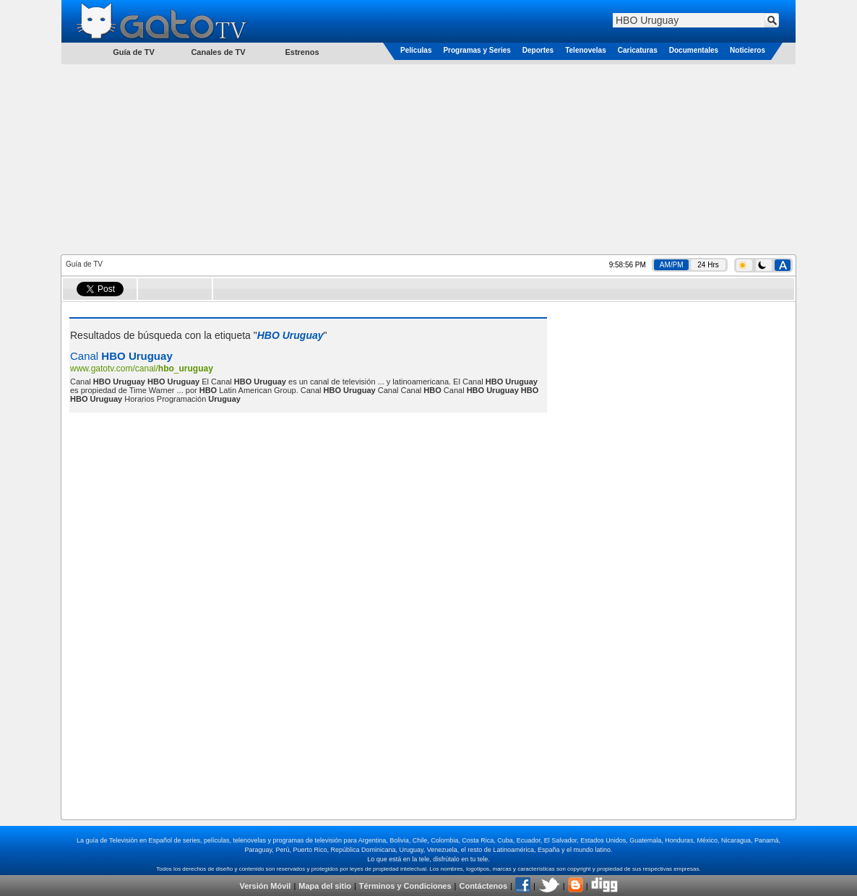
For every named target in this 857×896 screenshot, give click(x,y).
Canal (121, 356)
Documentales (693, 50)
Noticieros (747, 50)
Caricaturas (638, 50)
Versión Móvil (264, 886)
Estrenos (302, 52)
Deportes (538, 50)
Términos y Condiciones (405, 886)
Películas (415, 50)
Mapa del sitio (324, 886)
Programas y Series (476, 50)
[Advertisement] (428, 158)
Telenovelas (585, 50)
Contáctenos (483, 886)
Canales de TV (218, 52)
